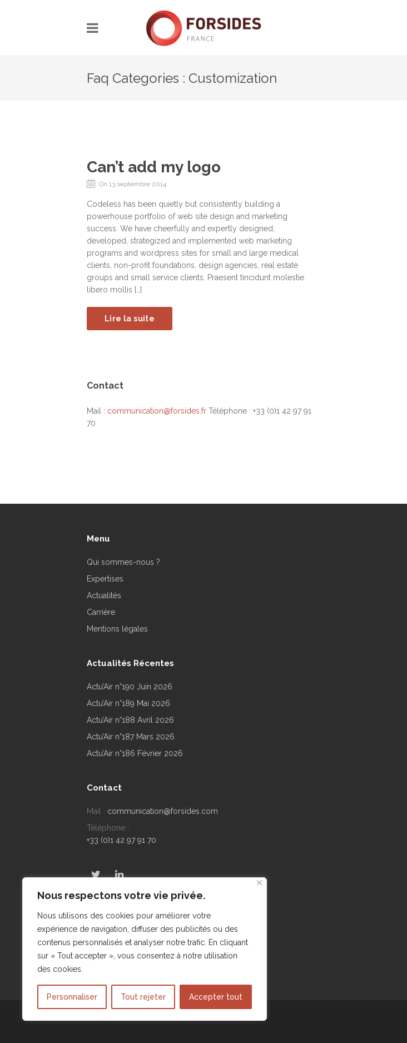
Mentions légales (117, 628)
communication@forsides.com (162, 811)
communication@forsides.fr (156, 410)
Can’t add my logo (154, 167)
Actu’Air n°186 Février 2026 (135, 753)
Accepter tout (215, 996)
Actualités (104, 595)
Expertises (105, 578)
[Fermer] (259, 882)
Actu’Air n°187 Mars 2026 (131, 736)
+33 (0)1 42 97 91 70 (121, 840)
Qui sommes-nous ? (123, 562)
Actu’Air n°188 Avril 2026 (130, 720)
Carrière (101, 612)
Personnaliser (72, 996)
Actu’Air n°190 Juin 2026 (129, 686)
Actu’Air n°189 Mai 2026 (128, 703)
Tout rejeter (143, 996)
